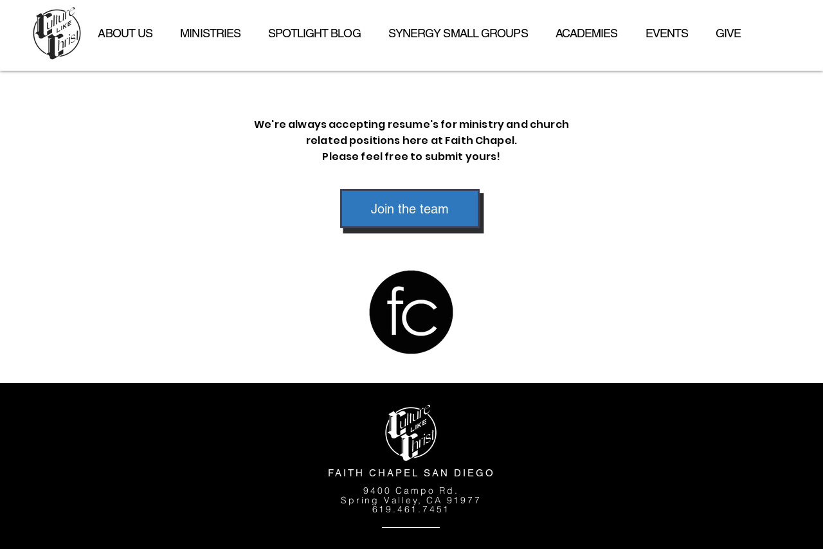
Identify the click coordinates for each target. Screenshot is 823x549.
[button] (210, 33)
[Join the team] (410, 208)
